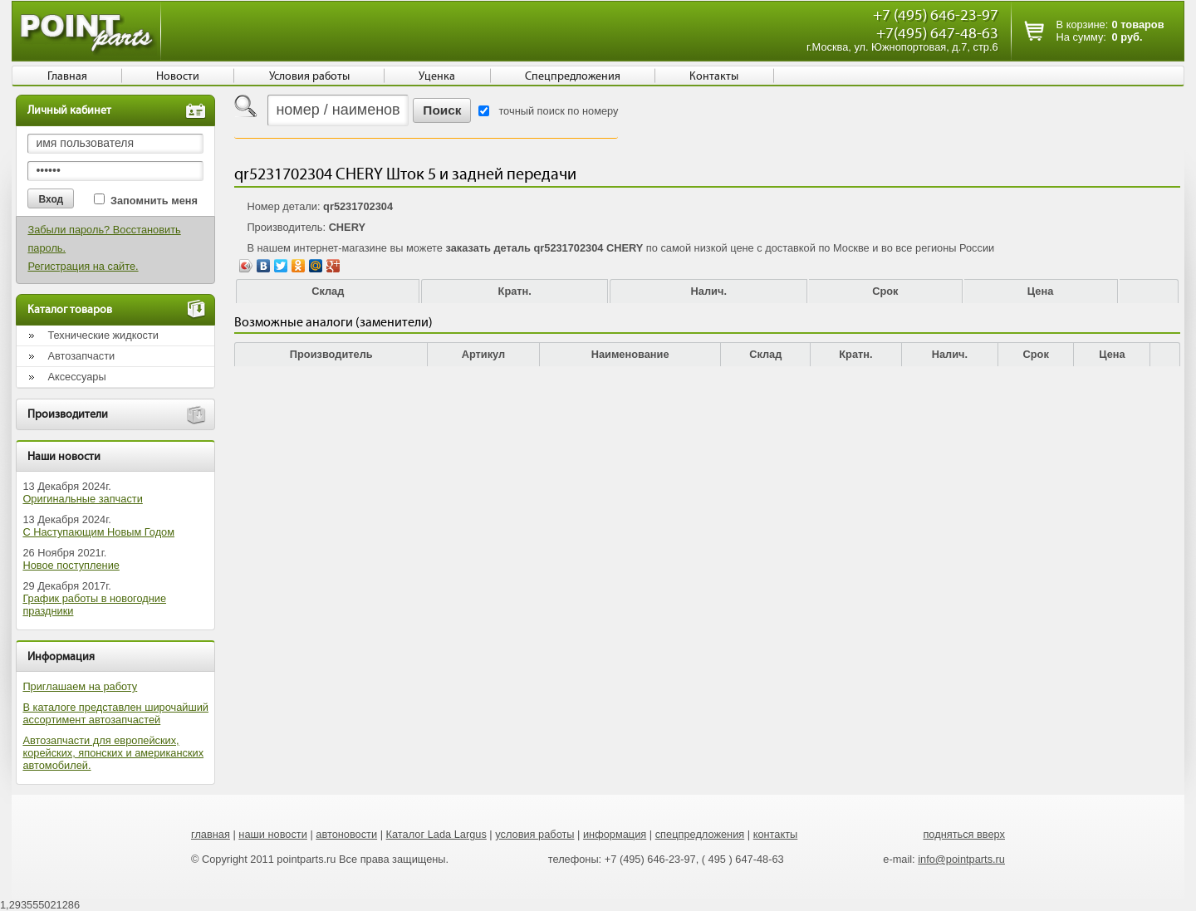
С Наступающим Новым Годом (98, 532)
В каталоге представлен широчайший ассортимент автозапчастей (115, 713)
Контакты (713, 76)
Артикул (484, 354)
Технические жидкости (103, 335)
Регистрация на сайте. (82, 266)
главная (210, 834)
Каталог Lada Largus (436, 834)
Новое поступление (71, 565)
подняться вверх (964, 834)
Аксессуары (76, 376)
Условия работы (309, 76)
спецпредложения (700, 834)
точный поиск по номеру (558, 111)
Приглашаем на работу (79, 686)
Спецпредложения (572, 76)
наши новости (272, 834)
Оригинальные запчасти (82, 498)
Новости (177, 76)
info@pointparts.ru (961, 859)
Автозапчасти (81, 356)
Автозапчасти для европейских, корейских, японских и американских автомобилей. (112, 752)
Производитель (331, 354)
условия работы (534, 834)
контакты (775, 834)
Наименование (630, 354)
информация (614, 834)
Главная (67, 76)
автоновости (346, 834)
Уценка (437, 76)
